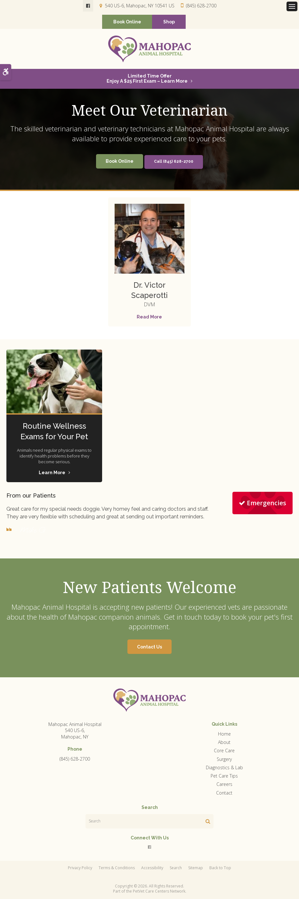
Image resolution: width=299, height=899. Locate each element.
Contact (224, 793)
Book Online (127, 22)
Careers (224, 785)
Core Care (224, 751)
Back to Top (220, 868)
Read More (149, 317)
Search (176, 868)
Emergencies (262, 503)
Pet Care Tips (224, 776)
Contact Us (149, 647)
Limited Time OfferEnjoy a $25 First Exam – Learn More (147, 79)
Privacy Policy (80, 868)
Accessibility (152, 868)
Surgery (224, 759)
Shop (169, 22)
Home (224, 734)
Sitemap (195, 868)
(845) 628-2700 (201, 6)
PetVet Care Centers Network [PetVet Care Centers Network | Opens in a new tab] (159, 891)
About (224, 742)
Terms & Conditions (117, 868)
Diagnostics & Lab (224, 768)
